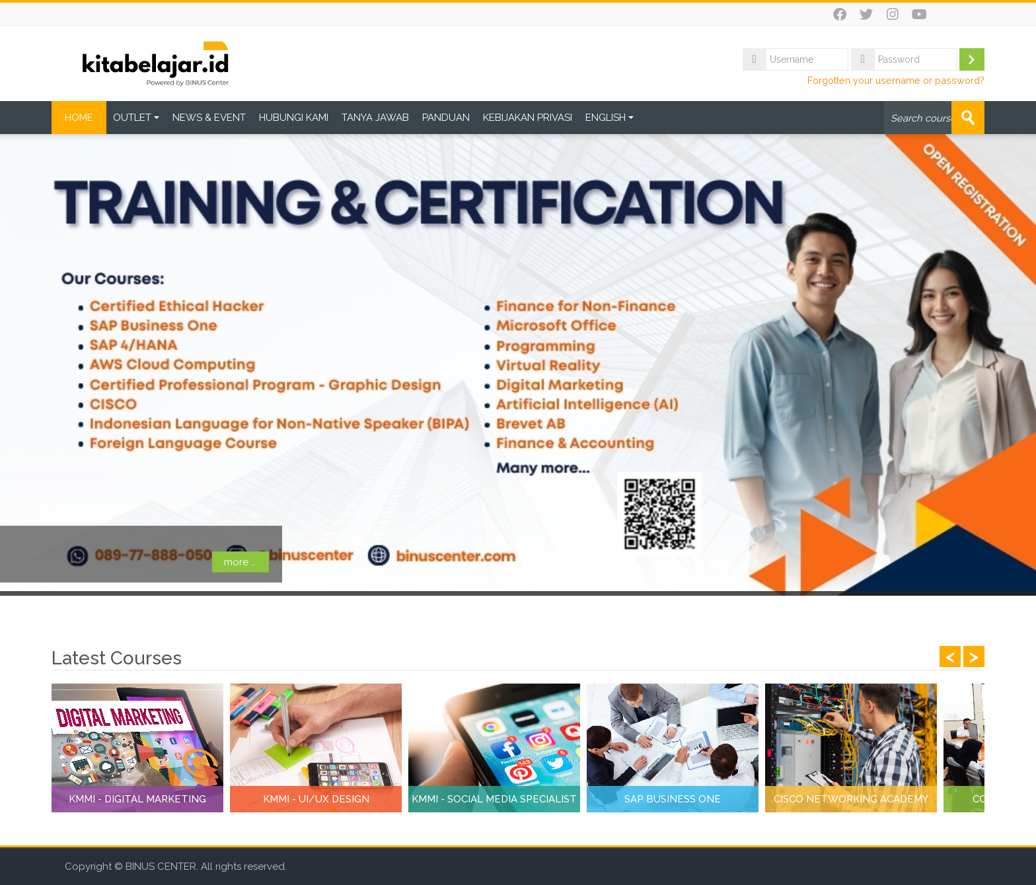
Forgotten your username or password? (895, 80)
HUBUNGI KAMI (293, 118)
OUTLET (136, 118)
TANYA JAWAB (375, 118)
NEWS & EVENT (209, 118)
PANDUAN (446, 118)
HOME (79, 118)
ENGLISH (609, 118)
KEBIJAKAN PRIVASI (527, 118)
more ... (126, 562)
